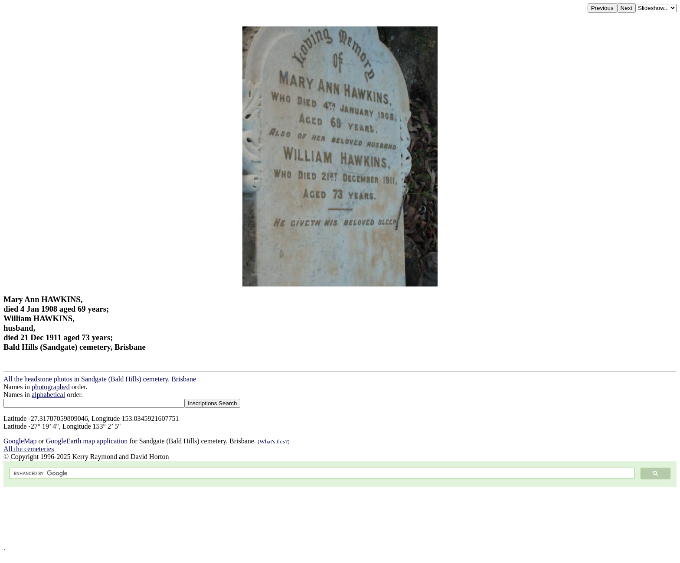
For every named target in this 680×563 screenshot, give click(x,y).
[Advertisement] (263, 517)
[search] (321, 473)
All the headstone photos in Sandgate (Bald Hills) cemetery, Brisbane (99, 379)
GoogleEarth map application (87, 441)
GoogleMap (19, 441)
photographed (51, 387)
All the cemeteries (28, 448)
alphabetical (48, 394)
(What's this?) (274, 441)
